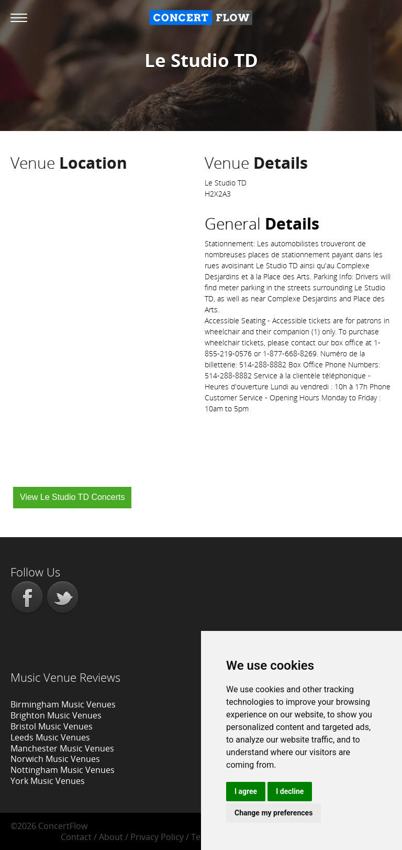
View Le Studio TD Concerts (72, 497)
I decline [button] (290, 791)
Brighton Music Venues (56, 715)
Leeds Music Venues (50, 737)
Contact (76, 837)
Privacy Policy (157, 837)
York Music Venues (47, 781)
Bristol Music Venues (51, 726)
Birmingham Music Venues (63, 704)
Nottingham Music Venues (62, 770)
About (111, 837)
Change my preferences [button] (273, 813)
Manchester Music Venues (62, 748)
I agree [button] (245, 791)
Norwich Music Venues (55, 759)
